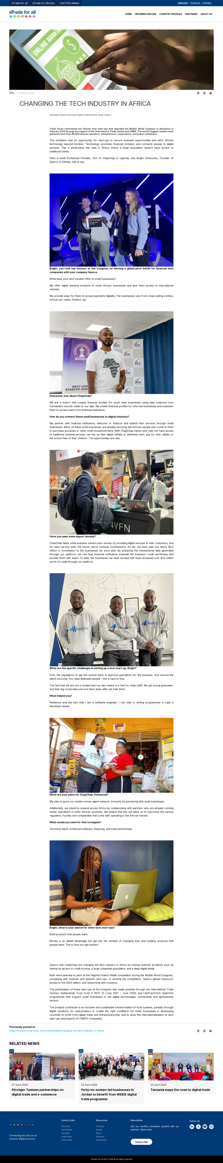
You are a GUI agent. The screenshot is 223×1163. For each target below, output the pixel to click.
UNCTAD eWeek (69, 3)
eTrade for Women (44, 3)
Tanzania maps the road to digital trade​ (180, 1090)
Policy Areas (66, 1140)
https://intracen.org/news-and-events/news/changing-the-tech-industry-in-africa (56, 1030)
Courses (100, 1126)
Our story (65, 1126)
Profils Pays (66, 1136)
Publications (101, 1140)
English (183, 3)
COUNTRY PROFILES (170, 14)
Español (207, 3)
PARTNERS (191, 14)
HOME (128, 14)
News (98, 1133)
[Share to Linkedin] (210, 93)
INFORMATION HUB (145, 14)
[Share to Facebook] (198, 93)
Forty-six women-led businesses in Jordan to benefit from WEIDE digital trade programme (109, 1094)
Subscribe (141, 1142)
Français (195, 3)
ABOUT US (206, 14)
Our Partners (66, 1130)
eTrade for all (20, 3)
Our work (65, 1133)
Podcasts (100, 1136)
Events (99, 1130)
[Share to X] (204, 93)
